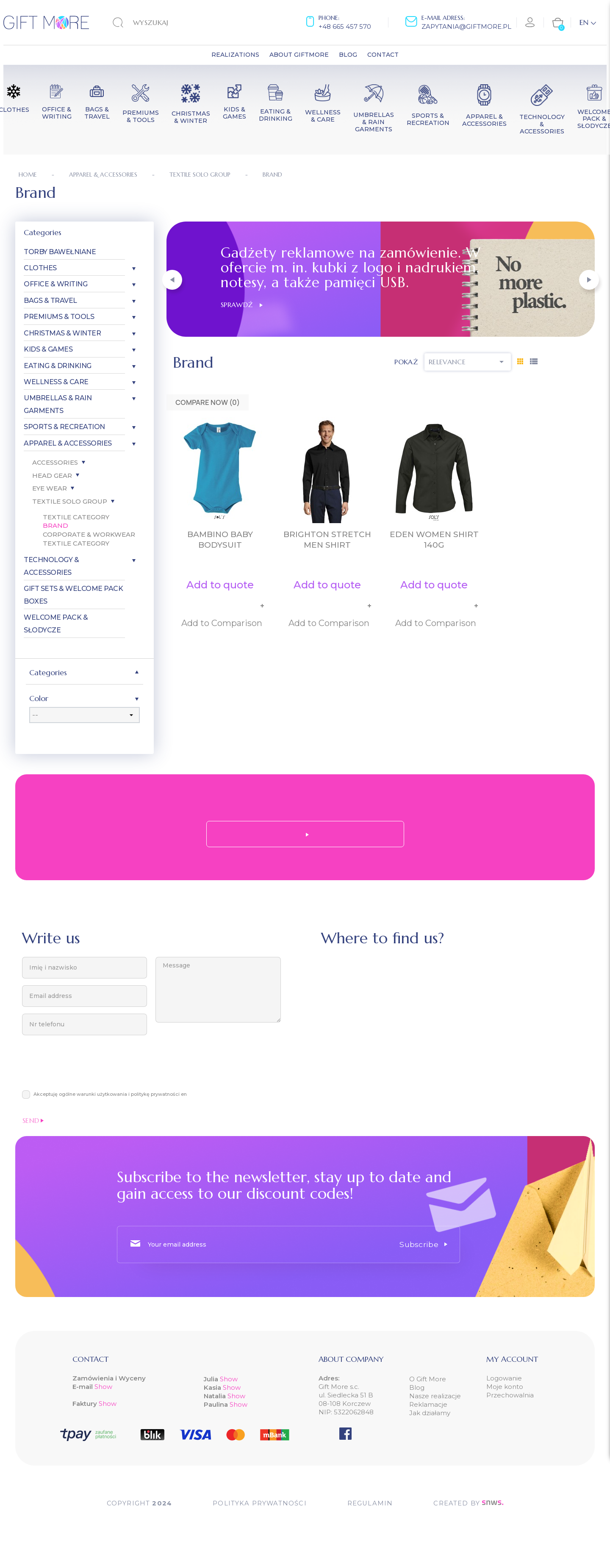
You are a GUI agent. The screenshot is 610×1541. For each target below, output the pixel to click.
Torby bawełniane (60, 252)
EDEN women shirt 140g (434, 539)
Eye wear (49, 488)
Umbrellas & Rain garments (58, 404)
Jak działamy (429, 1413)
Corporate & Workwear (89, 534)
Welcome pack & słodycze (56, 623)
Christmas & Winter (62, 333)
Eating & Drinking (58, 366)
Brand (55, 525)
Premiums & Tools (59, 317)
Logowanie (504, 1378)
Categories (42, 232)
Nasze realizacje (435, 1396)
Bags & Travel (50, 301)
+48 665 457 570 (345, 26)
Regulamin (370, 1503)
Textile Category (76, 517)
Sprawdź (242, 304)
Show (103, 1387)
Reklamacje (428, 1404)
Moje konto (504, 1387)
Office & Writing (55, 284)
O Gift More (427, 1379)
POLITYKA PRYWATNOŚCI (259, 1503)
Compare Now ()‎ (207, 402)
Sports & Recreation (64, 427)
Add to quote (220, 585)
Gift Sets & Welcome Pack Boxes (73, 595)
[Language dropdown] (588, 22)
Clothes (40, 268)
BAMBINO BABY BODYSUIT (220, 539)
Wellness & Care (56, 382)
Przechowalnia (510, 1395)
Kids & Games (48, 349)
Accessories (55, 462)
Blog (416, 1387)
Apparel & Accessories (68, 443)
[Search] (165, 22)
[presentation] (86, 1067)
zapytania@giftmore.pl (466, 26)
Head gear (52, 475)
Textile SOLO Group (69, 501)
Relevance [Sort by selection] (468, 362)
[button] (172, 280)
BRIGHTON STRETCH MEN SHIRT (327, 539)
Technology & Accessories (51, 566)
